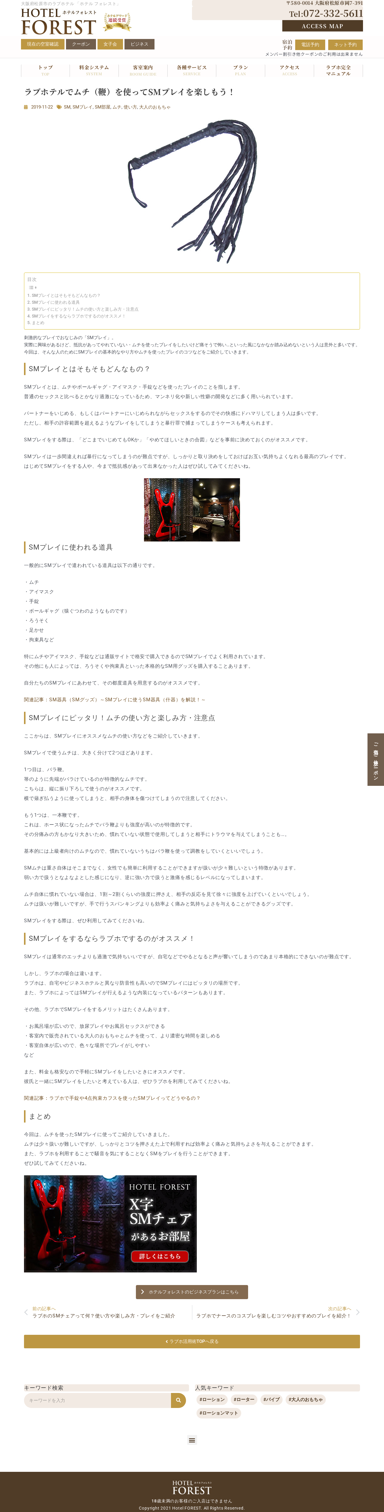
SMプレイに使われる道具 (56, 302)
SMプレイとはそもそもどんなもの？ (66, 295)
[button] (192, 1440)
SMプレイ (83, 107)
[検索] (178, 1400)
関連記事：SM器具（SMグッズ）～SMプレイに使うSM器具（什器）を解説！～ (115, 699)
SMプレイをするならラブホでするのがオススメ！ (79, 316)
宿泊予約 (287, 44)
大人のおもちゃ (155, 107)
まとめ (38, 322)
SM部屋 (102, 107)
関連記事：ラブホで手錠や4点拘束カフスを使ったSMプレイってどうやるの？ (112, 1098)
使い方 (130, 107)
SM (67, 107)
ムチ (117, 107)
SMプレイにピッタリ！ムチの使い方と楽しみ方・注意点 (85, 309)
